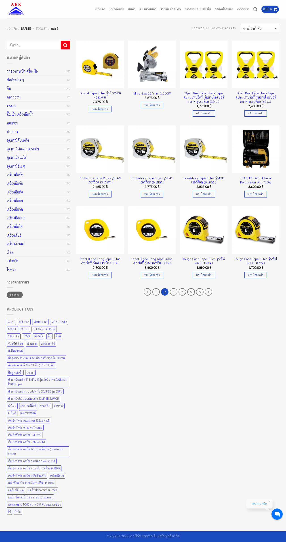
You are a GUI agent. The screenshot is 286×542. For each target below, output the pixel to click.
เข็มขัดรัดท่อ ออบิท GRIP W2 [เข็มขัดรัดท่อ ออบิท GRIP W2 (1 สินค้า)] (24, 435)
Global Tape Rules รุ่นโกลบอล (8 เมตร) (100, 95)
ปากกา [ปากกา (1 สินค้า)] (30, 372)
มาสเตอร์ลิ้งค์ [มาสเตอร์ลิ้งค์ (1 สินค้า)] (28, 406)
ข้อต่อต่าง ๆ (15, 80)
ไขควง (11, 269)
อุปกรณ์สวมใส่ (17, 157)
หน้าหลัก (12, 28)
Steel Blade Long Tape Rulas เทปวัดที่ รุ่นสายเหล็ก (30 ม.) (152, 261)
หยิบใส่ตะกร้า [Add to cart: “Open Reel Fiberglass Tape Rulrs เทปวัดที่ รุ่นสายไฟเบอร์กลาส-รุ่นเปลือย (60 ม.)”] (255, 113)
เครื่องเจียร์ (14, 235)
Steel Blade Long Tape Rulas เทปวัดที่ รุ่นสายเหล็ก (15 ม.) (100, 261)
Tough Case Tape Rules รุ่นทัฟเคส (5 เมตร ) (255, 261)
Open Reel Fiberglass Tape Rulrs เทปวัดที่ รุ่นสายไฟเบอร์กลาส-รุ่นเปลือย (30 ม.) (204, 97)
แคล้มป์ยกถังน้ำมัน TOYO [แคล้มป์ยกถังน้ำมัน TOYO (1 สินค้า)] (42, 490)
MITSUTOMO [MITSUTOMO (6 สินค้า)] (59, 322)
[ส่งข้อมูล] (65, 45)
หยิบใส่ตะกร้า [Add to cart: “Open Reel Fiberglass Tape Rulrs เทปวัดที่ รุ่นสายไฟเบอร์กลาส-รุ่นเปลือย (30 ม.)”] (203, 113)
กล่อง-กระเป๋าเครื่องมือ (22, 71)
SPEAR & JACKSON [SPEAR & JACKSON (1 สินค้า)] (44, 329)
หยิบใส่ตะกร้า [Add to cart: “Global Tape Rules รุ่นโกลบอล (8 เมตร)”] (100, 109)
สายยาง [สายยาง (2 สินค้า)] (58, 406)
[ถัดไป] (208, 292)
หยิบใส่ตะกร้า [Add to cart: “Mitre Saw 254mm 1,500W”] (152, 105)
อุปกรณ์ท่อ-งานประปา (23, 149)
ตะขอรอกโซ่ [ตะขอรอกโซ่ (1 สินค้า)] (48, 343)
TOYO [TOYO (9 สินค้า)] (26, 336)
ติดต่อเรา (243, 9)
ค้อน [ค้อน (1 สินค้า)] (58, 336)
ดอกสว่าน (14, 97)
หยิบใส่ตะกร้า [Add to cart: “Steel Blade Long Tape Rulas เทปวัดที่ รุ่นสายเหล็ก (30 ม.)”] (152, 275)
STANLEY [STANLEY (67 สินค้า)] (13, 336)
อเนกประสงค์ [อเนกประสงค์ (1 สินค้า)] (28, 413)
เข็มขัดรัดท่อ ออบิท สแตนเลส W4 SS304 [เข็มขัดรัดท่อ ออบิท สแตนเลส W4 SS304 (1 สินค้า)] (31, 461)
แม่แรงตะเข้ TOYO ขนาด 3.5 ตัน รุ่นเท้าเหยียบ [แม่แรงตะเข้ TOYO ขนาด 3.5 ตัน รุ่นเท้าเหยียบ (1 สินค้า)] (34, 504)
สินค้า (131, 9)
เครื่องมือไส (14, 226)
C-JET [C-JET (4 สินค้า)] (11, 322)
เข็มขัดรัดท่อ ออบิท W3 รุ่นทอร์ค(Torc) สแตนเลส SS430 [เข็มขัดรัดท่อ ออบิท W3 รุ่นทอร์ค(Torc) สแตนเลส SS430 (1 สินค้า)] (35, 451)
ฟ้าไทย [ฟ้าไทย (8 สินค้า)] (12, 406)
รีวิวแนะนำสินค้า (170, 9)
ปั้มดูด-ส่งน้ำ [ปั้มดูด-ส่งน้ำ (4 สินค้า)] (15, 372)
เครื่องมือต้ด (15, 192)
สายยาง (12, 131)
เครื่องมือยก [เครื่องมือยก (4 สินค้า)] (57, 475)
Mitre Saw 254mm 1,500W (152, 93)
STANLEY (41, 28)
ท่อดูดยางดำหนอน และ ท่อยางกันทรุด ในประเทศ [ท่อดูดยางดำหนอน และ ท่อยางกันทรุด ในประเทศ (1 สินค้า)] (36, 358)
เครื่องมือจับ (15, 183)
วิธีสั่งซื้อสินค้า (224, 9)
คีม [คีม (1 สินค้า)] (49, 336)
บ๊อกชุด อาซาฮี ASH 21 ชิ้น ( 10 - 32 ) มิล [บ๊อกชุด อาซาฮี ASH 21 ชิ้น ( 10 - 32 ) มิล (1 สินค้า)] (31, 365)
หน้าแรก (100, 9)
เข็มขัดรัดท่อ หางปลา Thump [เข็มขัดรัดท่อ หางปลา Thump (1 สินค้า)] (25, 427)
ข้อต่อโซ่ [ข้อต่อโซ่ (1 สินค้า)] (39, 336)
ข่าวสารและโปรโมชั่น (198, 9)
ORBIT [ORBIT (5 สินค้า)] (25, 329)
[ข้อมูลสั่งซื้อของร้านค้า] (259, 28)
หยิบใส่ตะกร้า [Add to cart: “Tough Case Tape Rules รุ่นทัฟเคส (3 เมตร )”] (203, 275)
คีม (9, 88)
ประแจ (11, 105)
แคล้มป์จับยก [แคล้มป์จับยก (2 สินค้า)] (16, 490)
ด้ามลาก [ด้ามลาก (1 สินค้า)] (32, 343)
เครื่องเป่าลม (15, 243)
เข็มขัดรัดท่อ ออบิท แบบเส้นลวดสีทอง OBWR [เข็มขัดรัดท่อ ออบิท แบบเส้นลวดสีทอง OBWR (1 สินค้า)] (34, 468)
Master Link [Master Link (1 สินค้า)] (40, 322)
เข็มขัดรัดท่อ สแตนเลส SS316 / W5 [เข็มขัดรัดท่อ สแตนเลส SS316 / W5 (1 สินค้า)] (29, 420)
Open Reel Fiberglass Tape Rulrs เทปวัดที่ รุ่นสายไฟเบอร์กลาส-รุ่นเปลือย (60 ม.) (256, 97)
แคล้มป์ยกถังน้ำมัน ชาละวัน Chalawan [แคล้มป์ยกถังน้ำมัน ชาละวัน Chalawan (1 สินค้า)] (30, 497)
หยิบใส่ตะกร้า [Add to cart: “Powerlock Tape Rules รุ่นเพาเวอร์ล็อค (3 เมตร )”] (100, 194)
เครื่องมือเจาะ (16, 217)
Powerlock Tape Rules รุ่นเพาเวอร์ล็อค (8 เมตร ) (203, 180)
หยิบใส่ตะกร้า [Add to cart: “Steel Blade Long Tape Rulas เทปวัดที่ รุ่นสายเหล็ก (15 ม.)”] (100, 275)
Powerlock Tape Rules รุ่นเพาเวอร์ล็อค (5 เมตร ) (152, 180)
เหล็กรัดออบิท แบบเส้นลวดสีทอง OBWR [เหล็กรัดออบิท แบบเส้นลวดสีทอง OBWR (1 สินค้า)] (31, 483)
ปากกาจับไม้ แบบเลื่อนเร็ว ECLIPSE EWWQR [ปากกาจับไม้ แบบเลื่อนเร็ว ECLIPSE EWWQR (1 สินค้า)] (33, 398)
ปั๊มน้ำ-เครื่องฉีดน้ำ (20, 114)
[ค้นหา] (255, 9)
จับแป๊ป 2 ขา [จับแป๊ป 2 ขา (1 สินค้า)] (15, 343)
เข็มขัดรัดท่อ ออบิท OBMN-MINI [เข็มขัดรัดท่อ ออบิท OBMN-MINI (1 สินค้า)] (26, 442)
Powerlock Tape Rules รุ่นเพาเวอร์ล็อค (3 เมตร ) (100, 180)
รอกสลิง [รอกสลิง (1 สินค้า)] (45, 406)
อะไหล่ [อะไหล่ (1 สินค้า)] (12, 413)
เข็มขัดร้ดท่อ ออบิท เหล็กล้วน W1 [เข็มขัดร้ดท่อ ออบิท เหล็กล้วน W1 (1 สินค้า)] (27, 475)
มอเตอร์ (12, 123)
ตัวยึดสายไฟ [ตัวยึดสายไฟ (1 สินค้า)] (15, 351)
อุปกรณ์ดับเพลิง (18, 140)
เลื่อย (10, 252)
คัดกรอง (14, 295)
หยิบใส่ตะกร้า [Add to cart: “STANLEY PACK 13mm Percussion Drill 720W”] (255, 194)
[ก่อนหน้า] (147, 292)
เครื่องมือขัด (15, 174)
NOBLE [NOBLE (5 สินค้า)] (12, 329)
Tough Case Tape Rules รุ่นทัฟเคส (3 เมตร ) (204, 261)
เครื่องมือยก (15, 200)
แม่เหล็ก (12, 260)
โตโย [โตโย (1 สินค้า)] (18, 512)
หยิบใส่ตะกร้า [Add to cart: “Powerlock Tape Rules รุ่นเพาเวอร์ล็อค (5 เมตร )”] (152, 194)
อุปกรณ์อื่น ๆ (16, 166)
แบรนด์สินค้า (147, 9)
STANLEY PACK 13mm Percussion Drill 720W (255, 180)
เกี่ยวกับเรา (116, 9)
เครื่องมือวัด (15, 209)
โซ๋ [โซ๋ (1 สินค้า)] (9, 512)
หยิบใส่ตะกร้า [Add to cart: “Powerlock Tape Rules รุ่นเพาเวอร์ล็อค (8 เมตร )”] (203, 194)
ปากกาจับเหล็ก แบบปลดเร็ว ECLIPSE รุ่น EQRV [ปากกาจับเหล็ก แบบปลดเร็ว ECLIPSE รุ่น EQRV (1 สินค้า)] (35, 391)
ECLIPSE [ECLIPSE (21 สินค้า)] (24, 322)
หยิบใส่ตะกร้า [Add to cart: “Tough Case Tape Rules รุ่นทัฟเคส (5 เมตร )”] (255, 275)
